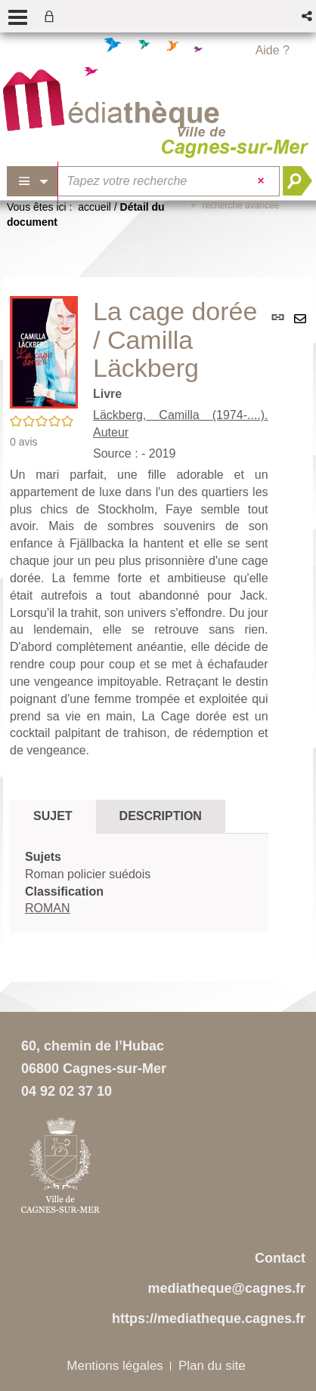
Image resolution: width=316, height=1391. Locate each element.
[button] (308, 16)
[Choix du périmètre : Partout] (32, 181)
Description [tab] (160, 816)
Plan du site (212, 1366)
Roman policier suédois (87, 874)
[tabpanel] (139, 883)
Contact (280, 1258)
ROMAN (47, 908)
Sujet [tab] (53, 816)
